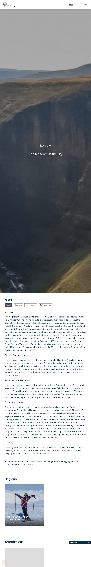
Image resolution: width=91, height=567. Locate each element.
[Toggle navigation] (85, 4)
